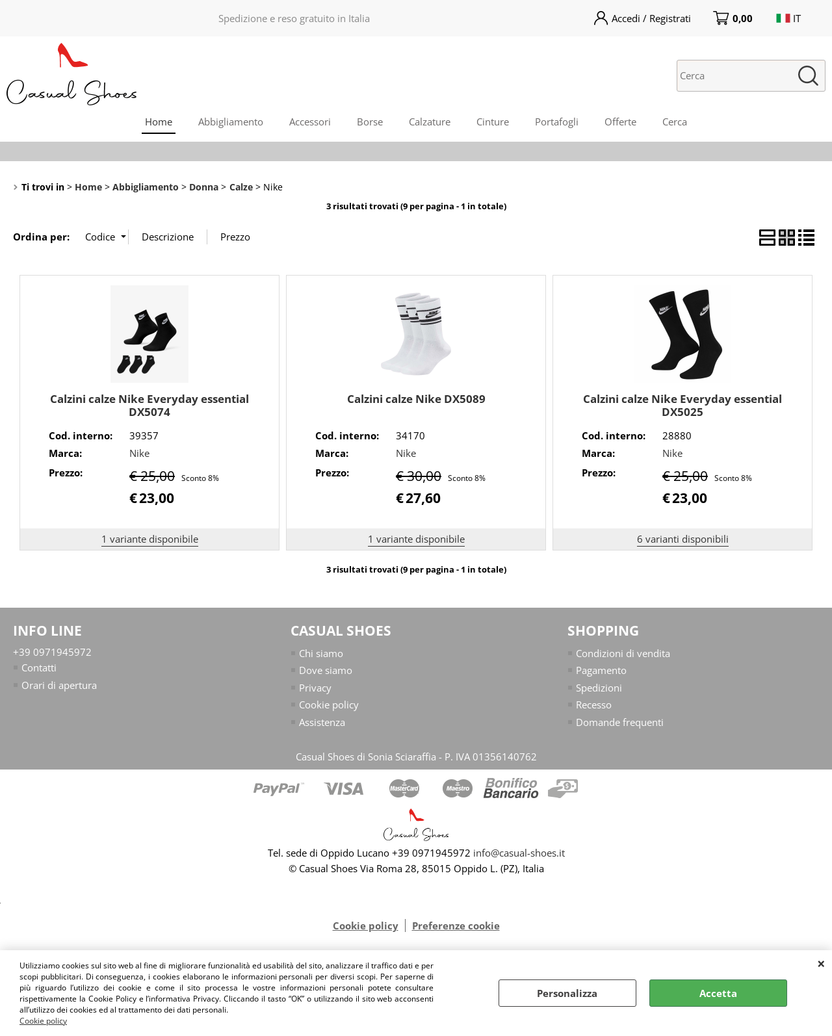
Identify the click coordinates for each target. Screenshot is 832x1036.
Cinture (492, 121)
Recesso (594, 704)
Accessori (310, 121)
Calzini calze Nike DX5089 (416, 398)
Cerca (674, 121)
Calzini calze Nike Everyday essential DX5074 (149, 405)
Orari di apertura (59, 685)
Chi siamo (321, 653)
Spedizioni (599, 687)
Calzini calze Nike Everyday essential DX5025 (682, 405)
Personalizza (567, 993)
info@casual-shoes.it (519, 852)
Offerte (620, 121)
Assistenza (322, 722)
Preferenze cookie (456, 925)
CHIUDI (821, 963)
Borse (370, 121)
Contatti (39, 667)
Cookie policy (43, 1020)
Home (158, 121)
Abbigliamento (230, 121)
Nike (139, 453)
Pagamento (601, 670)
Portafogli (556, 121)
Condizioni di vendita (623, 653)
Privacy (315, 687)
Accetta (718, 993)
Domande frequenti (620, 722)
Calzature (429, 121)
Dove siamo (325, 670)
